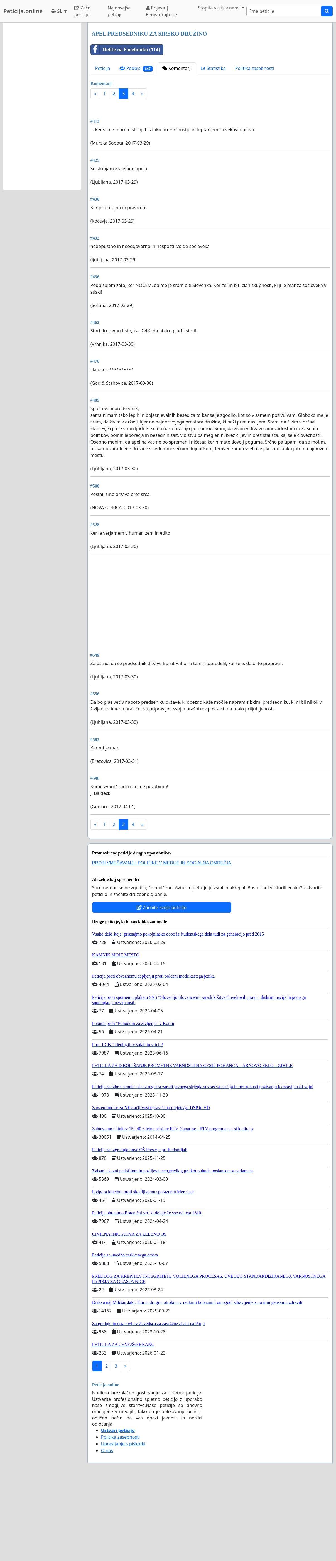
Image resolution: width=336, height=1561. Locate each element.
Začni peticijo (83, 11)
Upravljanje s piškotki (123, 1522)
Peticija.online (23, 11)
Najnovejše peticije (119, 11)
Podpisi (136, 68)
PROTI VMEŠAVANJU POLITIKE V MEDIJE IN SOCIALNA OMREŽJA (161, 941)
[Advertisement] (210, 147)
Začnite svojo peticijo (162, 985)
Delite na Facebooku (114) (125, 50)
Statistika (213, 68)
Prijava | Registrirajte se (161, 11)
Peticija (102, 68)
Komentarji (177, 68)
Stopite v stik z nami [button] (219, 8)
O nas (107, 1528)
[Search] (283, 11)
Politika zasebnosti (254, 68)
